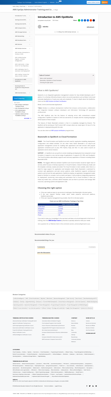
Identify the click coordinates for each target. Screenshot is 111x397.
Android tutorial (79, 366)
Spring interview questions (52, 366)
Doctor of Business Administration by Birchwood (53, 326)
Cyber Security (70, 299)
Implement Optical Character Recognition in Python (41, 376)
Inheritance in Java (29, 366)
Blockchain (49, 299)
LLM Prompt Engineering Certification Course (23, 326)
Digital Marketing (30, 302)
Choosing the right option (46, 83)
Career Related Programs (41, 2)
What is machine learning (67, 368)
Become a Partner (90, 328)
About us (73, 321)
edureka (45, 27)
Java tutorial (39, 364)
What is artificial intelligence (76, 370)
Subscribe (104, 2)
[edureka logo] (9, 2)
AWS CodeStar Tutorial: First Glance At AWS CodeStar (22, 75)
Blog (17, 6)
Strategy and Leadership (58, 308)
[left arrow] (55, 32)
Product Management (44, 305)
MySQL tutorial (36, 368)
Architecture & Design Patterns (29, 356)
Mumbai (40, 213)
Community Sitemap (76, 339)
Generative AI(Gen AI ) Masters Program (51, 321)
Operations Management (31, 305)
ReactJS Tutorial (79, 372)
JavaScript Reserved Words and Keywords (73, 374)
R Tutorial (52, 374)
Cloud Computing (23, 6)
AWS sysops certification (58, 131)
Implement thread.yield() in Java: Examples (21, 376)
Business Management (59, 299)
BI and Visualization (34, 299)
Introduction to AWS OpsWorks (20, 80)
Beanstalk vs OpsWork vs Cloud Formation (51, 81)
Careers (88, 321)
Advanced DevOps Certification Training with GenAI (25, 321)
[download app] (91, 337)
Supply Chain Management (72, 308)
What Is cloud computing (43, 370)
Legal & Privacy (58, 386)
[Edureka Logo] (18, 314)
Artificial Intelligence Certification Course (22, 335)
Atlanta (61, 207)
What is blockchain (55, 370)
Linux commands (70, 366)
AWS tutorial (34, 370)
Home (14, 6)
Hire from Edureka (90, 330)
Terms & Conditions (48, 386)
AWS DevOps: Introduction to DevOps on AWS (22, 53)
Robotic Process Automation (20, 308)
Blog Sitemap (74, 337)
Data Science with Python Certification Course (23, 328)
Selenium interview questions (28, 364)
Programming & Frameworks (58, 305)
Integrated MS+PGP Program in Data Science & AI (53, 328)
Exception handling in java (28, 372)
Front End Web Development (50, 302)
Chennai (40, 211)
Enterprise (38, 302)
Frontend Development (32, 354)
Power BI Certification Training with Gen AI (22, 330)
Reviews (73, 326)
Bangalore (41, 209)
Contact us (73, 328)
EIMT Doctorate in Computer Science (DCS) (52, 339)
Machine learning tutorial (46, 368)
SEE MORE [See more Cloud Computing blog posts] (27, 118)
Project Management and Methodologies (77, 305)
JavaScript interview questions (76, 364)
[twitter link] (89, 386)
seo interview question (34, 308)
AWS (27, 299)
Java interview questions (56, 364)
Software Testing (46, 308)
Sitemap (73, 335)
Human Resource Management (66, 302)
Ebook (58, 2)
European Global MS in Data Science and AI (52, 337)
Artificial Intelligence (19, 299)
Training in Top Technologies (25, 2)
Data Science (79, 299)
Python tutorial (57, 368)
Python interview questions (57, 372)
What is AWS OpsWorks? (46, 78)
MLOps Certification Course (19, 333)
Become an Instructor (91, 323)
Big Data (43, 299)
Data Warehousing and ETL (90, 299)
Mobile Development (92, 302)
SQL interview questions (26, 368)
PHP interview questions (18, 366)
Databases (16, 302)
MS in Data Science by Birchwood (49, 330)
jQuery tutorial (16, 368)
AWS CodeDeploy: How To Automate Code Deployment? (22, 70)
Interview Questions (80, 302)
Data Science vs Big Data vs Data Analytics (21, 374)
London (61, 213)
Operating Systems (18, 305)
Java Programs (59, 374)
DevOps (22, 302)
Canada (61, 209)
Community (74, 333)
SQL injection (89, 368)
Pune (39, 215)
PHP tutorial (66, 364)
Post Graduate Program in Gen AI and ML (51, 323)
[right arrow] (77, 32)
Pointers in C (62, 366)
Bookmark (90, 27)
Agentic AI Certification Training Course (22, 323)
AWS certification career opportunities (21, 370)
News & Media (74, 323)
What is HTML (46, 364)
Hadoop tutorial (64, 370)
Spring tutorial (88, 364)
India (48, 205)
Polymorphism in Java (39, 366)
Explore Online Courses (93, 2)
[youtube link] (96, 386)
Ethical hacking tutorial (80, 368)
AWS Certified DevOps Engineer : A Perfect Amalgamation (20, 59)
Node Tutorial (87, 370)
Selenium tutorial (16, 364)
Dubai (60, 211)
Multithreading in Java (69, 372)
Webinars (52, 2)
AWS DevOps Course (54, 221)
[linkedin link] (93, 386)
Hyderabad (41, 207)
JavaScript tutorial (88, 366)
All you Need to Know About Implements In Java (61, 376)
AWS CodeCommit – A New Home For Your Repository (22, 65)
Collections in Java (17, 372)
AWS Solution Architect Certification (56, 102)
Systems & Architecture (86, 308)
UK (59, 215)
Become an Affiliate (90, 326)
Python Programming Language (42, 372)
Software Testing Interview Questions (40, 374)
